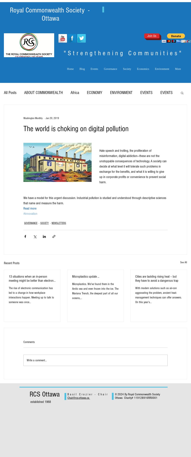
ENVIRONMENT (121, 92)
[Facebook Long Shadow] (72, 38)
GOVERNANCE (30, 223)
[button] (176, 38)
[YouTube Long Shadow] (62, 38)
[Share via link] (54, 236)
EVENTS (146, 92)
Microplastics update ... (85, 277)
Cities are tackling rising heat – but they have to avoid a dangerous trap (156, 279)
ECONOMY (94, 92)
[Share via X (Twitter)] (35, 236)
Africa (75, 92)
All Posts (10, 92)
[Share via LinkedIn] (44, 236)
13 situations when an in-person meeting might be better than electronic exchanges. (32, 279)
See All (183, 262)
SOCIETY (44, 223)
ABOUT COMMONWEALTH (43, 92)
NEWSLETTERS (59, 223)
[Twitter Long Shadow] (81, 38)
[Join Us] (151, 35)
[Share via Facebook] (25, 236)
